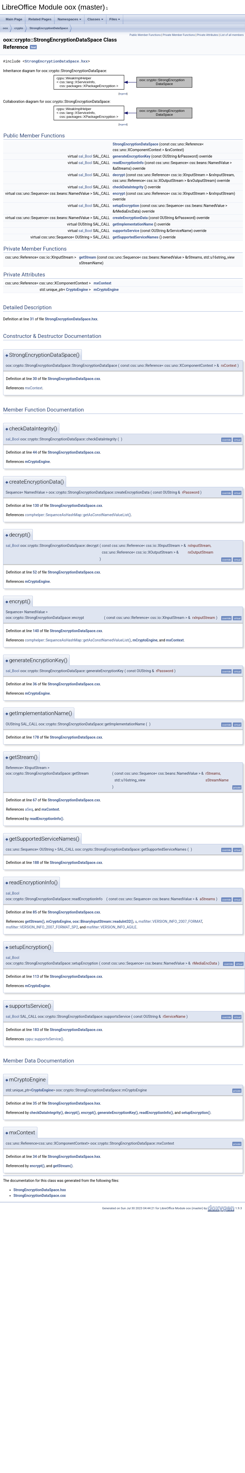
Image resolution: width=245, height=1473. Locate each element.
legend (123, 93)
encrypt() (88, 1113)
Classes (95, 19)
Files (114, 19)
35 (35, 1103)
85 (35, 912)
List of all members (232, 35)
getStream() (34, 921)
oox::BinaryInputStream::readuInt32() (103, 921)
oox (5, 28)
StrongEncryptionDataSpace (48, 28)
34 (35, 1156)
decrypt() (72, 1113)
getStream (87, 257)
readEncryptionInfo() (46, 819)
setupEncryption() (195, 1113)
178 (36, 737)
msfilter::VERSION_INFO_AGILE (111, 927)
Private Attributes (207, 35)
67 (35, 800)
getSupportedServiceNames (135, 237)
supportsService (126, 231)
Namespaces (69, 19)
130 (36, 505)
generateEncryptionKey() (118, 1113)
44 (35, 452)
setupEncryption (126, 206)
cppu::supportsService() (44, 1039)
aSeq (29, 809)
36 (35, 684)
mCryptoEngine (106, 290)
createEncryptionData (130, 218)
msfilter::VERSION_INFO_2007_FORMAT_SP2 (42, 927)
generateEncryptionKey (131, 156)
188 (36, 862)
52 (35, 572)
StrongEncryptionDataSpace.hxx (56, 61)
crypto (18, 28)
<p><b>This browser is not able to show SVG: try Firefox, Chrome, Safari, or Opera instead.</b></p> (123, 82)
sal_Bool (85, 156)
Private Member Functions (179, 35)
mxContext (102, 283)
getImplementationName (133, 224)
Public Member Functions (145, 35)
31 (32, 319)
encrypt (119, 193)
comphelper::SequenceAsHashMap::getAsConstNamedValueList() (78, 515)
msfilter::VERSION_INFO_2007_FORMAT (170, 921)
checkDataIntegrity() (46, 1113)
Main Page (14, 19)
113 (36, 976)
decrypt (119, 175)
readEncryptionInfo (128, 163)
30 (35, 379)
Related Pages (39, 19)
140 (36, 631)
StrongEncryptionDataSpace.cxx (74, 379)
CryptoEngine (77, 290)
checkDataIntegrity (128, 187)
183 (36, 1030)
